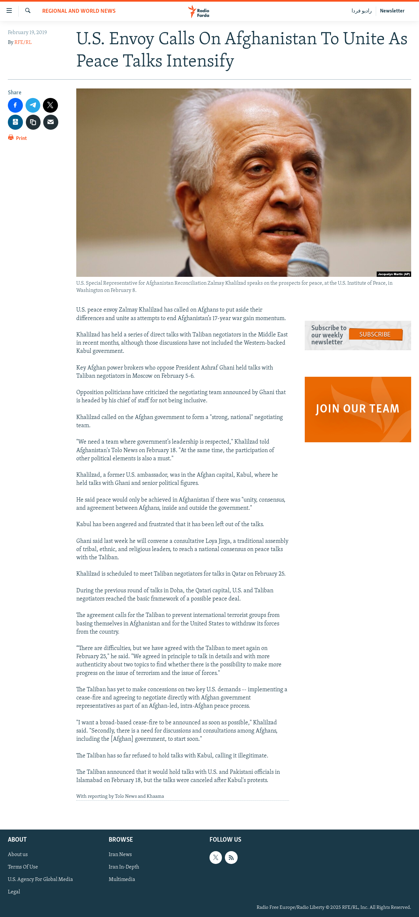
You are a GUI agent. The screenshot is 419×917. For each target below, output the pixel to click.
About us (18, 854)
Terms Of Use (23, 867)
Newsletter (392, 11)
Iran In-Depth (124, 867)
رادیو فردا (362, 11)
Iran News (120, 854)
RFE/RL (23, 42)
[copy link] (33, 122)
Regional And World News (79, 11)
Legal (14, 892)
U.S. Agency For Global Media (40, 879)
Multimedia (122, 879)
